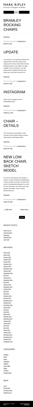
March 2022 (7, 255)
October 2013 (7, 321)
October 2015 (7, 289)
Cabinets (6, 354)
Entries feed (7, 388)
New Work (6, 235)
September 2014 (8, 305)
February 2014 (7, 316)
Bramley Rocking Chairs (12, 25)
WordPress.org (8, 393)
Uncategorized (21, 41)
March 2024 (7, 252)
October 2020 (7, 259)
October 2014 (7, 303)
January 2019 (7, 266)
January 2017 (7, 278)
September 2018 (8, 273)
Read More (7, 37)
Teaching (6, 370)
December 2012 (8, 335)
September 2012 (8, 341)
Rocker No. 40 (7, 230)
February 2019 (7, 264)
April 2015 (6, 294)
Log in (5, 386)
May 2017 (6, 275)
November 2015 (8, 287)
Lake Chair (6, 239)
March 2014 (7, 314)
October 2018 (7, 271)
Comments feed (8, 390)
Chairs (5, 357)
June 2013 (6, 325)
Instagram (14, 92)
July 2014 (6, 309)
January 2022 (7, 257)
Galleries (6, 363)
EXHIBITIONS (7, 237)
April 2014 (6, 312)
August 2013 (7, 323)
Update (11, 52)
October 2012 (7, 339)
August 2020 (7, 262)
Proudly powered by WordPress (24, 404)
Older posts (8, 209)
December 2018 (8, 268)
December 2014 (8, 300)
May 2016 (6, 282)
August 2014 (7, 307)
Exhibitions (6, 361)
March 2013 (7, 330)
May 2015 (6, 291)
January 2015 (7, 298)
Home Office (7, 366)
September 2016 (8, 280)
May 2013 (6, 328)
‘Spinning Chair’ (8, 233)
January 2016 (7, 284)
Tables (5, 368)
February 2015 (7, 296)
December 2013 (8, 319)
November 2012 (8, 337)
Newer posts (24, 209)
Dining (5, 359)
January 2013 (7, 332)
